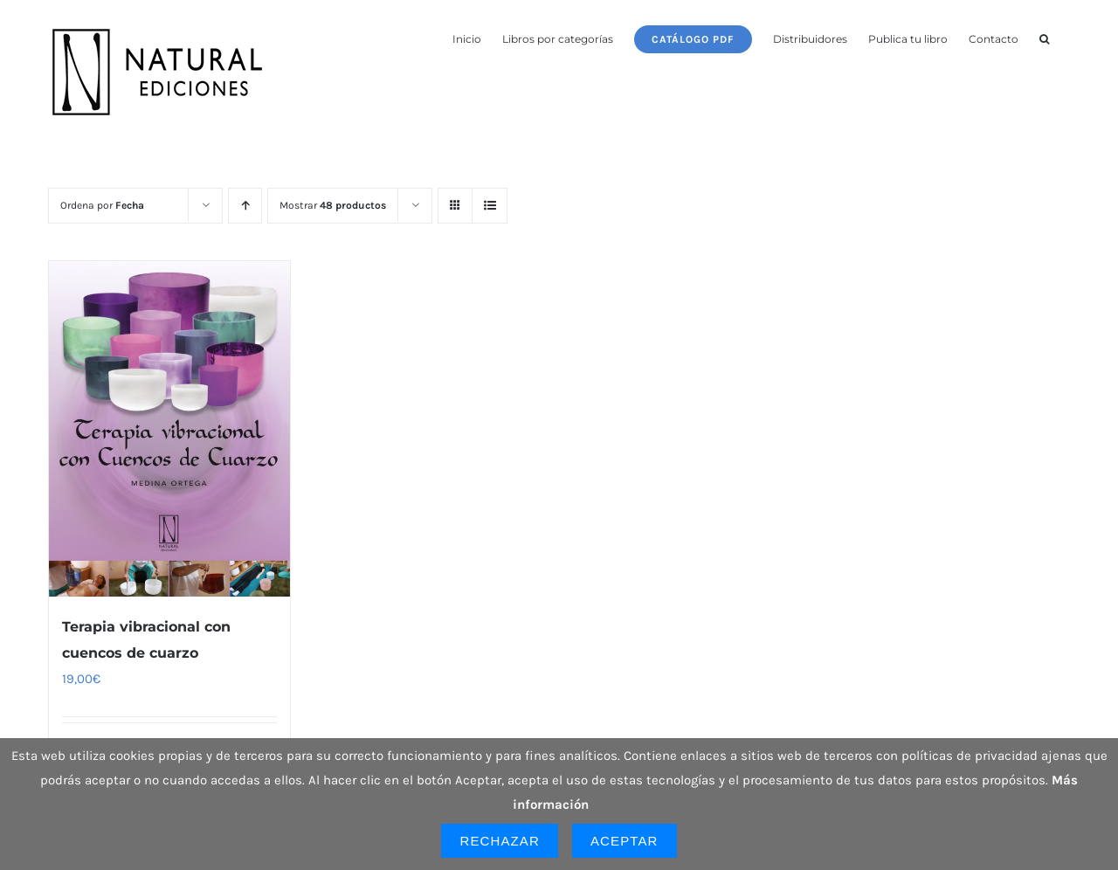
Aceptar (624, 840)
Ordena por (102, 205)
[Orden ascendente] (245, 206)
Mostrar (333, 205)
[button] (1044, 37)
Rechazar (499, 840)
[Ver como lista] (490, 206)
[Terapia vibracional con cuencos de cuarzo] (169, 429)
